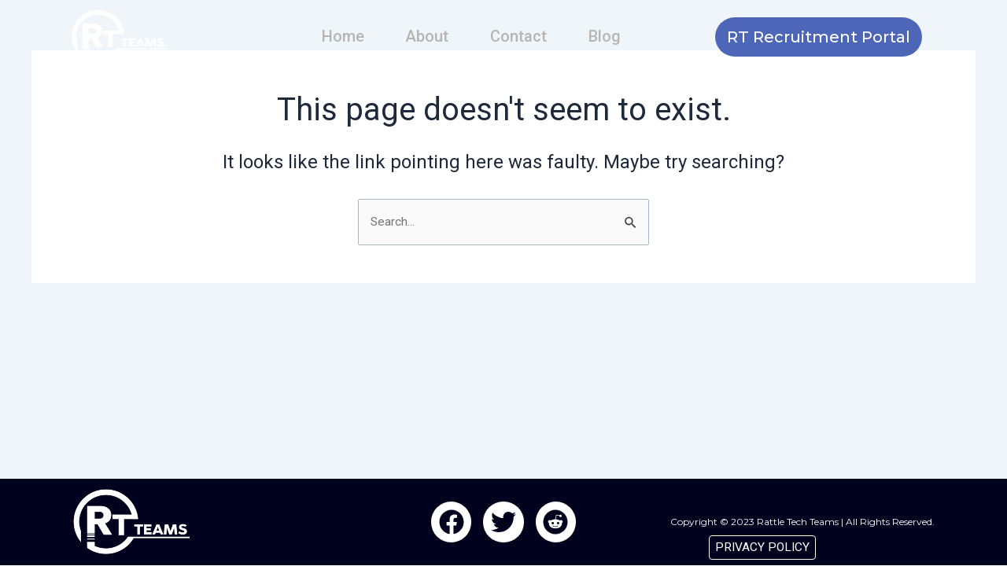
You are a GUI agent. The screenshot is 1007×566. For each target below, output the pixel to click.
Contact (517, 36)
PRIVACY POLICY (761, 546)
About (428, 36)
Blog (601, 36)
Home (346, 36)
